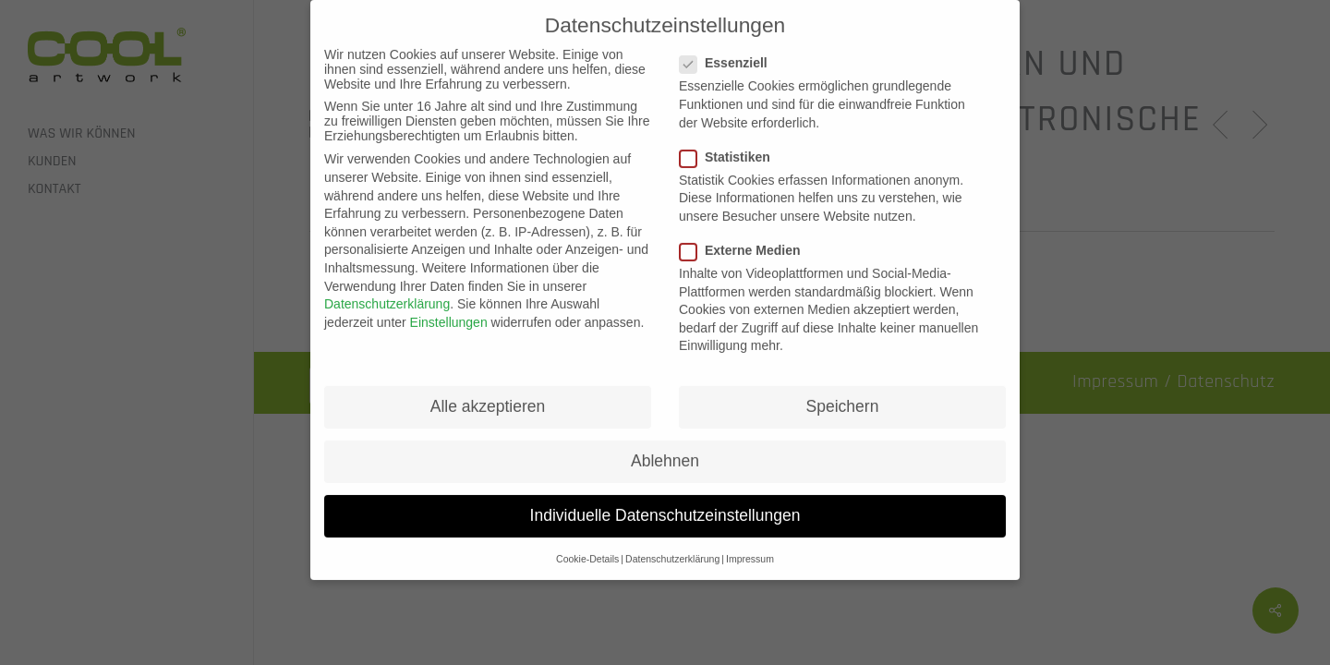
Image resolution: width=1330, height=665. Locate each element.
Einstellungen (449, 310)
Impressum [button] (750, 546)
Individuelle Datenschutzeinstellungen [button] (665, 504)
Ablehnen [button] (665, 450)
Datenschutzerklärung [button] (672, 546)
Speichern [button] (842, 394)
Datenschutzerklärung (387, 291)
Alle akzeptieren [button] (488, 394)
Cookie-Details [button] (587, 546)
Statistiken (732, 145)
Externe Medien (747, 238)
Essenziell (731, 51)
